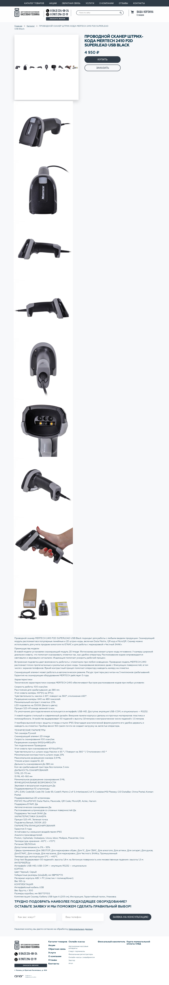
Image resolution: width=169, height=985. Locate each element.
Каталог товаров (34, 3)
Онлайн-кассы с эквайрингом (82, 957)
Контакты (139, 3)
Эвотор (72, 960)
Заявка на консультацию (130, 916)
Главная (18, 26)
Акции (53, 3)
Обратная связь (71, 3)
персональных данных (81, 929)
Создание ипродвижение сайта (25, 976)
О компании (106, 3)
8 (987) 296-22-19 (59, 14)
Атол (71, 963)
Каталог (31, 26)
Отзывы (123, 3)
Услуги (90, 3)
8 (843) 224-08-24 (59, 10)
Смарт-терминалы (77, 951)
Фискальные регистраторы (81, 954)
